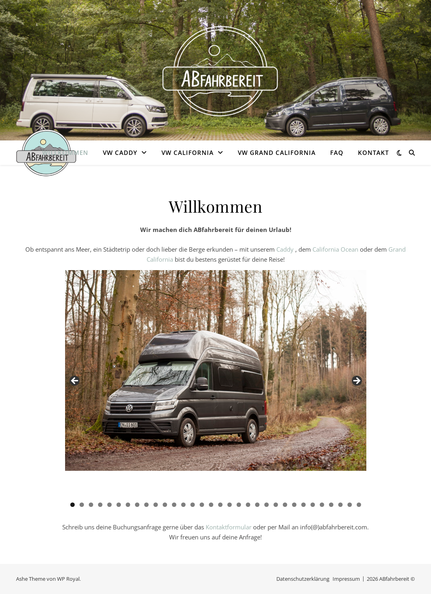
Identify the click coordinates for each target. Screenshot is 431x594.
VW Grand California (277, 152)
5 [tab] (109, 504)
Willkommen (65, 152)
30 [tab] (340, 504)
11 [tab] (165, 504)
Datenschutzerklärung (302, 578)
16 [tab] (211, 504)
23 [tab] (276, 504)
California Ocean (335, 249)
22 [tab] (266, 504)
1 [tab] (72, 504)
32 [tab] (359, 504)
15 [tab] (202, 504)
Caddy (285, 249)
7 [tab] (128, 504)
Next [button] (356, 381)
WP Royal (68, 578)
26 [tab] (303, 504)
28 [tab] (322, 504)
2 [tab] (82, 504)
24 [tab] (285, 504)
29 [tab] (331, 504)
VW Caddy (120, 152)
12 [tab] (174, 504)
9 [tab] (146, 504)
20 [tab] (248, 504)
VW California (187, 152)
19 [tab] (239, 504)
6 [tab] (118, 504)
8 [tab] (137, 504)
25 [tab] (294, 504)
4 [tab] (100, 504)
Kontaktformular (228, 527)
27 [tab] (312, 504)
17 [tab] (220, 504)
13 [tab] (183, 504)
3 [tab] (91, 504)
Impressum (346, 578)
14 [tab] (192, 504)
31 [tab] (349, 504)
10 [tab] (155, 504)
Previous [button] (75, 381)
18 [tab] (229, 504)
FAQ (336, 152)
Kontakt (373, 152)
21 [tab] (257, 504)
